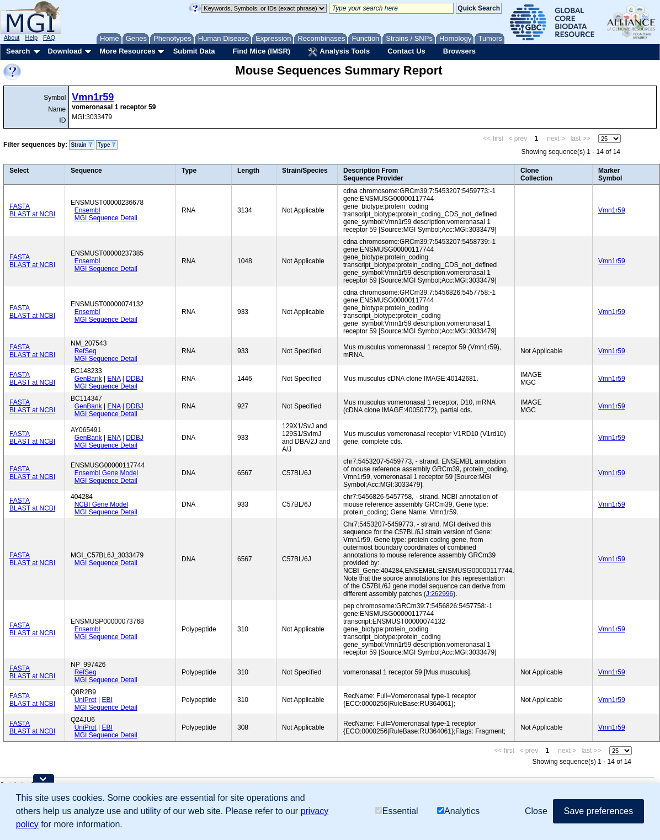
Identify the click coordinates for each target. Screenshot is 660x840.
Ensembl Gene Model (106, 473)
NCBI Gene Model (101, 504)
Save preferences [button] (598, 811)
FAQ (49, 37)
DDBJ (134, 378)
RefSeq (85, 351)
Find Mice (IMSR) (261, 51)
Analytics (458, 811)
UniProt (85, 700)
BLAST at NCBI (32, 214)
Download (64, 51)
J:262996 (439, 594)
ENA (114, 378)
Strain (81, 145)
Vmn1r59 (93, 97)
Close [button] (536, 811)
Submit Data (194, 51)
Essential (396, 811)
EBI (107, 700)
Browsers (459, 51)
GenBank (88, 378)
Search (18, 51)
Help (31, 37)
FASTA (19, 206)
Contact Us (406, 51)
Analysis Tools (339, 52)
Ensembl (87, 210)
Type (107, 145)
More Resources (127, 51)
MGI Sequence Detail (105, 218)
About (12, 37)
